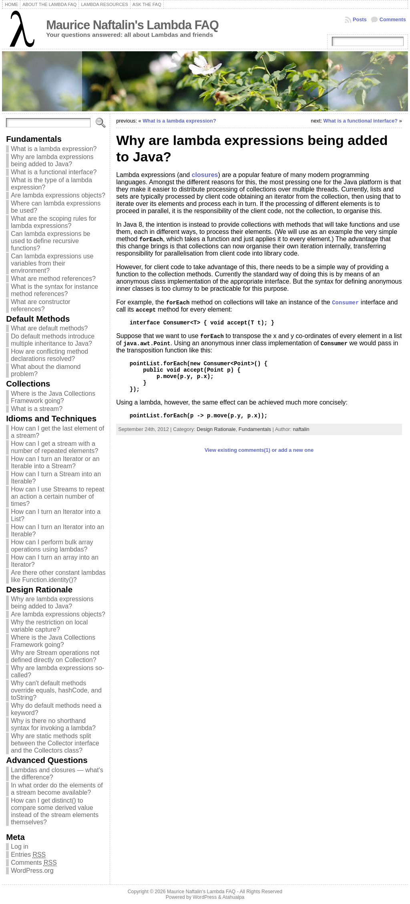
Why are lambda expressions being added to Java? (52, 160)
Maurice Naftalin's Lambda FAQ (132, 25)
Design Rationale (216, 429)
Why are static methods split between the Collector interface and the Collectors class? (55, 743)
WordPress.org (32, 870)
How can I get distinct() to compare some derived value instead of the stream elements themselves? (54, 811)
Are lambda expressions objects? (58, 195)
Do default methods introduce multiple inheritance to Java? (52, 340)
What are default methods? (49, 328)
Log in (19, 846)
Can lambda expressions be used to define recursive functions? (50, 241)
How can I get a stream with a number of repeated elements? (54, 447)
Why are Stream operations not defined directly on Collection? (55, 656)
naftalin (301, 429)
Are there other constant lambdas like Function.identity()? (58, 576)
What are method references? (53, 278)
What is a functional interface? (53, 172)
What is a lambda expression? (53, 148)
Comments (393, 19)
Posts (360, 19)
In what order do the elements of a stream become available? (56, 789)
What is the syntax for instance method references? (54, 290)
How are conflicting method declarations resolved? (49, 355)
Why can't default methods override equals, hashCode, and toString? (56, 690)
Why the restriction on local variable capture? (49, 626)
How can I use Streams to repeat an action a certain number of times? (57, 496)
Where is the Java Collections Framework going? (53, 397)
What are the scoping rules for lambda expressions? (53, 222)
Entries (28, 854)
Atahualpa (233, 897)
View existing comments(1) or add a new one (259, 450)
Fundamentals (255, 429)
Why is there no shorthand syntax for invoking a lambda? (53, 724)
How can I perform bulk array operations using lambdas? (52, 546)
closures (205, 174)
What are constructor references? (40, 305)
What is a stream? (36, 408)
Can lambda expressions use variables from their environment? (52, 263)
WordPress (205, 897)
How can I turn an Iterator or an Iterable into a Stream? (55, 462)
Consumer (345, 303)
